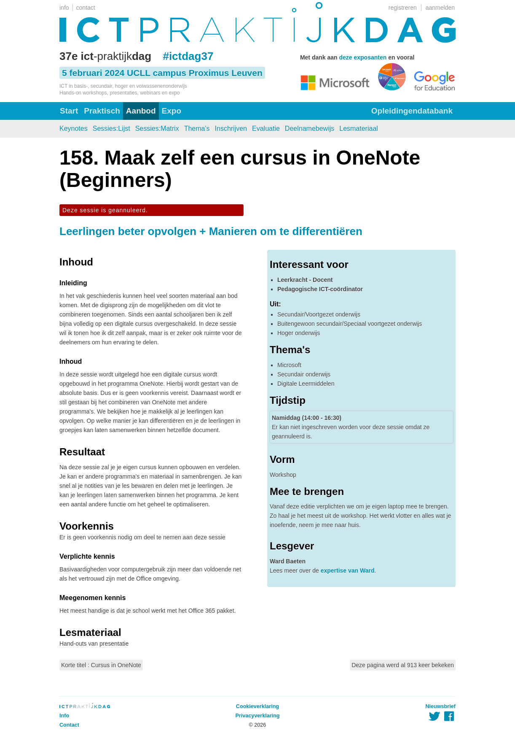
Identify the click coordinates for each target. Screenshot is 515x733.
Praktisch (102, 110)
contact (85, 7)
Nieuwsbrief (441, 706)
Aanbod (141, 110)
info (64, 7)
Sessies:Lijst (111, 128)
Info (64, 716)
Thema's (197, 128)
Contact (69, 725)
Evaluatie (266, 128)
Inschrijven (231, 128)
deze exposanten (362, 57)
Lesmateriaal (358, 128)
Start (69, 110)
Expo (171, 110)
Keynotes (73, 128)
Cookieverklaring (257, 706)
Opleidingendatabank (412, 110)
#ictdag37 (188, 56)
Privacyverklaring (257, 716)
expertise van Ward (348, 570)
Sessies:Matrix (157, 128)
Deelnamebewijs (309, 128)
